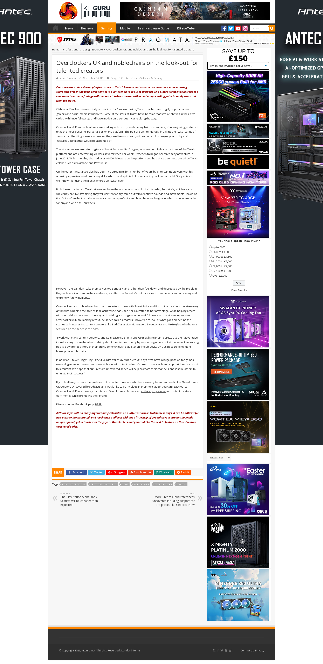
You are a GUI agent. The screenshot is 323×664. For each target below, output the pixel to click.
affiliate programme (153, 391)
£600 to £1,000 (221, 252)
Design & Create (93, 49)
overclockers (163, 484)
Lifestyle (134, 77)
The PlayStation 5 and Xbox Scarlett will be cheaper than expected (81, 499)
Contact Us (247, 650)
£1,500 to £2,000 (222, 261)
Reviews (87, 28)
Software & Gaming (151, 77)
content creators (73, 484)
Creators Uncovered (103, 484)
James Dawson (68, 77)
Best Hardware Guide (153, 28)
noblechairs (141, 484)
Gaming (106, 28)
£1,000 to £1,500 (222, 256)
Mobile (125, 28)
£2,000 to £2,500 (222, 266)
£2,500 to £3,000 (222, 271)
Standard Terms (130, 650)
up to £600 (218, 247)
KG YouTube (186, 28)
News (69, 28)
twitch (181, 484)
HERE (98, 404)
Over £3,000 (219, 275)
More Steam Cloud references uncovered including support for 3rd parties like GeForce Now (173, 499)
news (125, 484)
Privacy (259, 650)
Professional (71, 49)
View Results (239, 290)
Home (55, 27)
